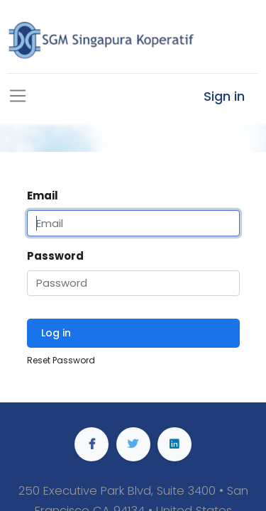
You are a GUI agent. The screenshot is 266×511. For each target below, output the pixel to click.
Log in (56, 333)
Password (55, 255)
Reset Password (61, 360)
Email (42, 195)
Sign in (224, 96)
